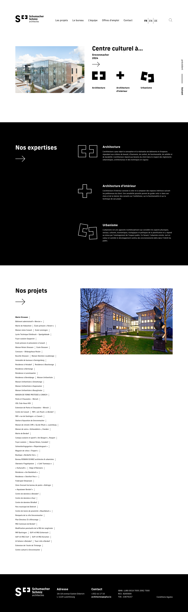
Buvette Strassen (22, 356)
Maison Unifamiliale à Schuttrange (28, 382)
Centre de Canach (22, 412)
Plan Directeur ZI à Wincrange (26, 520)
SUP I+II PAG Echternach (39, 533)
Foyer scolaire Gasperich (25, 339)
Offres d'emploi (110, 20)
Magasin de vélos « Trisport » (26, 451)
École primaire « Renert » (44, 326)
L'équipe (92, 20)
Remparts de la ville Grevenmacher (29, 515)
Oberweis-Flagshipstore (24, 464)
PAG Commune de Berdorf (25, 524)
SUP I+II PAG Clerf (22, 537)
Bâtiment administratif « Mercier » (28, 322)
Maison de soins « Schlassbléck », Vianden (32, 429)
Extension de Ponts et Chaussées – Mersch (32, 408)
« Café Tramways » (44, 464)
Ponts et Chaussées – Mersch (26, 399)
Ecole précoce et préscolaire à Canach (30, 343)
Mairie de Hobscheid (23, 326)
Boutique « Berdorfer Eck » (25, 455)
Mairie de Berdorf (22, 434)
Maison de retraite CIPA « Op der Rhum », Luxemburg (35, 425)
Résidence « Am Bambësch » (26, 472)
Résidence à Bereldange (24, 378)
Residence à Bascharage (44, 365)
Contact (128, 20)
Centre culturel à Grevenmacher (27, 550)
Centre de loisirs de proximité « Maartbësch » (33, 511)
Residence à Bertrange (24, 369)
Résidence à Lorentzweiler (25, 373)
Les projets (61, 20)
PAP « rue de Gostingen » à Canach (28, 416)
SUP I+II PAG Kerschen (40, 537)
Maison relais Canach (23, 330)
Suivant (182, 91)
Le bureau (78, 20)
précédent (182, 65)
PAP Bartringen (21, 533)
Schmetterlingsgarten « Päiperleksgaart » (31, 446)
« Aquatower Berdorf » (24, 490)
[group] (88, 70)
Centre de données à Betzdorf (26, 494)
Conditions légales (165, 597)
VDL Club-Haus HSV (23, 403)
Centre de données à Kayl (25, 498)
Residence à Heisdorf (23, 365)
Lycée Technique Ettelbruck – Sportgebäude (32, 334)
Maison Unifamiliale (45, 378)
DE (155, 21)
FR (145, 21)
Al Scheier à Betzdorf (23, 541)
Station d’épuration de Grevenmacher (29, 421)
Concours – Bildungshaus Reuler (28, 352)
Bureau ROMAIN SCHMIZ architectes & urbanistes (34, 459)
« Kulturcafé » (20, 468)
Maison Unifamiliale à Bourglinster (28, 390)
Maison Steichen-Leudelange (43, 356)
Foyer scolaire (20, 442)
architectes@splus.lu (101, 597)
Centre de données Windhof (26, 502)
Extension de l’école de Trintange (28, 546)
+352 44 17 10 (98, 594)
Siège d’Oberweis (36, 468)
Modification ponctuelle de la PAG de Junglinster (34, 528)
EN (150, 21)
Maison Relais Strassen (24, 347)
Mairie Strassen (21, 317)
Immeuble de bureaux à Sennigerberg (29, 360)
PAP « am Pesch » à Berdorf (42, 412)
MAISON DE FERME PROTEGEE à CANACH (31, 395)
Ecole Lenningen (41, 330)
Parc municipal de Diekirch (25, 507)
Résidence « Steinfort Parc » (26, 477)
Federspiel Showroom (23, 481)
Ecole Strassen (42, 347)
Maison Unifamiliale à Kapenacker (28, 386)
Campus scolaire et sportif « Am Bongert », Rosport (35, 438)
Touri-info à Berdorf (42, 541)
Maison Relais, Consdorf (38, 442)
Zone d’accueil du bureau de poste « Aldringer (33, 485)
